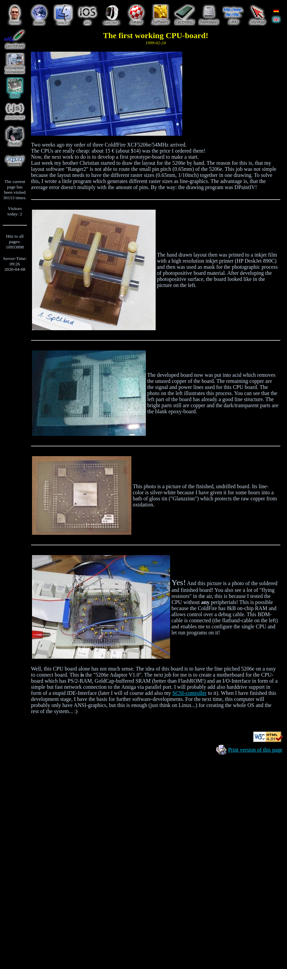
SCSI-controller (189, 693)
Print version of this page (255, 750)
